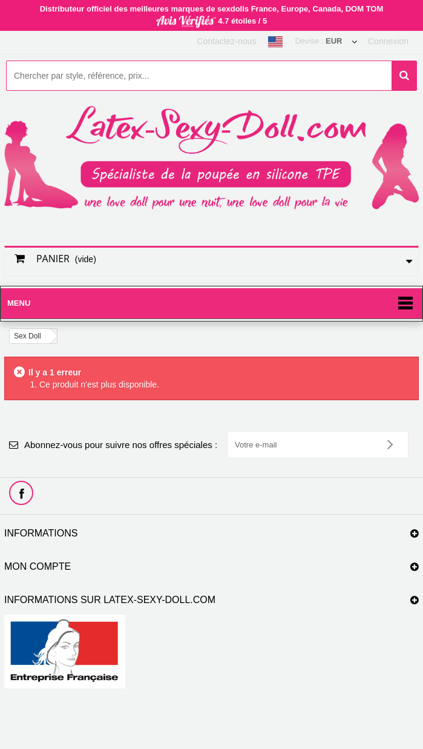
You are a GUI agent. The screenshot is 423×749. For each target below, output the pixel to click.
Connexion (388, 41)
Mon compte (37, 566)
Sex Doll (27, 336)
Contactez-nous (226, 41)
